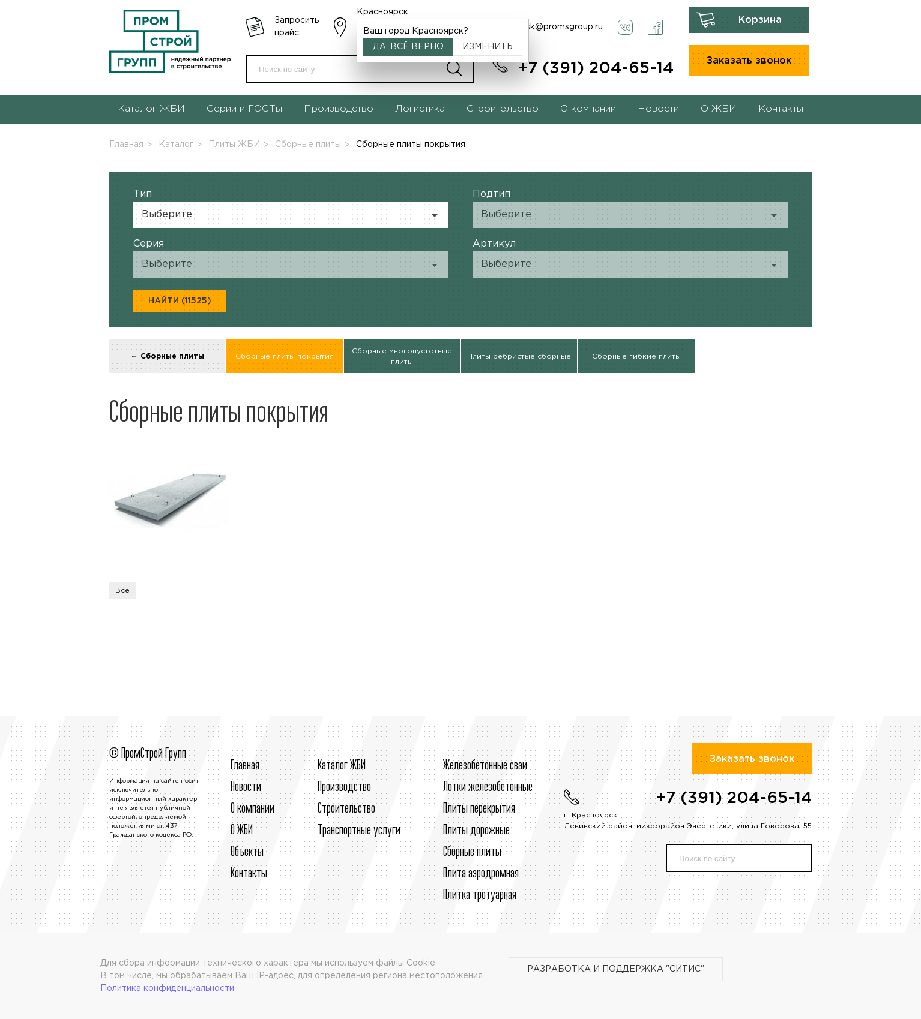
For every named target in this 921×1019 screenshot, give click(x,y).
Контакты (780, 108)
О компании (588, 108)
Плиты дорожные (476, 830)
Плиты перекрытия (479, 809)
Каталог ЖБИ (151, 108)
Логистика (420, 108)
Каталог (176, 144)
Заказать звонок (749, 60)
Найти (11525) (179, 301)
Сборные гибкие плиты (636, 356)
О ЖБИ (719, 108)
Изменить (487, 46)
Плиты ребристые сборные (519, 356)
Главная (126, 144)
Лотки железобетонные (488, 787)
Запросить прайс (296, 27)
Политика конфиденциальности (167, 988)
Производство (338, 108)
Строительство (503, 108)
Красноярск (382, 12)
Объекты (247, 852)
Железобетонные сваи (485, 766)
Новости (658, 108)
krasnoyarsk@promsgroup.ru (544, 27)
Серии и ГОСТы (244, 108)
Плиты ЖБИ (234, 144)
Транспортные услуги (359, 830)
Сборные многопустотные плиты (402, 356)
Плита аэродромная (481, 874)
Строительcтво (346, 809)
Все (122, 590)
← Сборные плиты (167, 356)
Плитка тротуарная (479, 895)
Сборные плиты (308, 144)
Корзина (760, 20)
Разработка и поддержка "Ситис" (615, 969)
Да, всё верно (408, 46)
